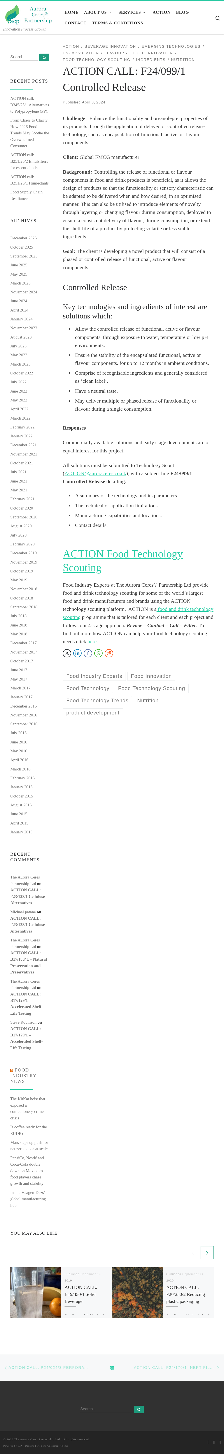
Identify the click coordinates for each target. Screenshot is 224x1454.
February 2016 (22, 778)
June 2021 (18, 481)
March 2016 (20, 769)
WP (20, 1445)
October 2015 (21, 796)
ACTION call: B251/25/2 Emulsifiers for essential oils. (29, 161)
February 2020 (22, 544)
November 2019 (23, 562)
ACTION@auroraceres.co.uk (95, 473)
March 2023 (20, 364)
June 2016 (18, 742)
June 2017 (18, 670)
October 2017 (21, 661)
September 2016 (23, 724)
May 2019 (18, 580)
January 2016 (21, 787)
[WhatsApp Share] (98, 653)
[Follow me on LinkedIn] (220, 1442)
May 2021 (18, 490)
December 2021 (23, 445)
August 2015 (21, 805)
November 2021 (23, 454)
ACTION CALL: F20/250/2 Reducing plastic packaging (185, 1294)
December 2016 (23, 706)
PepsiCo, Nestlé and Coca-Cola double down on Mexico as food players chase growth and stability (27, 1171)
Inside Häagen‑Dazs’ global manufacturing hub (28, 1199)
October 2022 (21, 373)
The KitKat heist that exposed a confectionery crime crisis (27, 1108)
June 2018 (18, 625)
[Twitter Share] (67, 653)
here (92, 641)
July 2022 (18, 382)
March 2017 (20, 688)
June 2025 (18, 265)
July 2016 (18, 733)
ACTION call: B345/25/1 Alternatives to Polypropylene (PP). (29, 104)
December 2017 (23, 643)
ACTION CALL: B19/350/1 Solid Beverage (81, 1294)
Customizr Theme (57, 1445)
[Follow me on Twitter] (214, 1442)
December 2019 (23, 553)
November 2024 (23, 292)
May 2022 (18, 400)
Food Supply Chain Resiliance (26, 195)
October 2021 (21, 463)
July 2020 (18, 535)
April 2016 (19, 760)
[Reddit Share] (109, 653)
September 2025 (23, 256)
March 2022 (20, 418)
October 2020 (21, 508)
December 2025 (23, 238)
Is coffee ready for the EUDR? (28, 1130)
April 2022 (19, 409)
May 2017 (18, 679)
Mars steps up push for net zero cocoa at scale (29, 1145)
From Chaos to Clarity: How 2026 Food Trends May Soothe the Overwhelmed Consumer (29, 133)
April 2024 (19, 310)
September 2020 (23, 517)
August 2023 (21, 337)
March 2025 (20, 283)
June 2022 (18, 391)
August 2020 (21, 526)
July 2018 (18, 616)
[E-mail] (208, 1442)
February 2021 (22, 499)
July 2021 (18, 472)
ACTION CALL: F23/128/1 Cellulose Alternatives (27, 896)
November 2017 (23, 652)
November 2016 (23, 715)
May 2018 (18, 634)
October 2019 (21, 571)
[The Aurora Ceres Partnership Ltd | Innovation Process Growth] (30, 13)
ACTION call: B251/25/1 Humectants (29, 179)
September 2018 (23, 607)
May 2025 (18, 274)
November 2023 (23, 328)
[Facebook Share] (88, 653)
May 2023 (18, 355)
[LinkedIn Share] (77, 653)
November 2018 (23, 589)
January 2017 (21, 697)
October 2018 (21, 598)
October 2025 (21, 247)
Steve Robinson (23, 1022)
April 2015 (19, 823)
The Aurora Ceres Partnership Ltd (37, 1439)
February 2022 (22, 427)
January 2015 (21, 832)
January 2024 (21, 319)
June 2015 (18, 814)
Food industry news (23, 1075)
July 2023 (18, 346)
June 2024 (18, 301)
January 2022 (21, 436)
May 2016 (18, 751)
